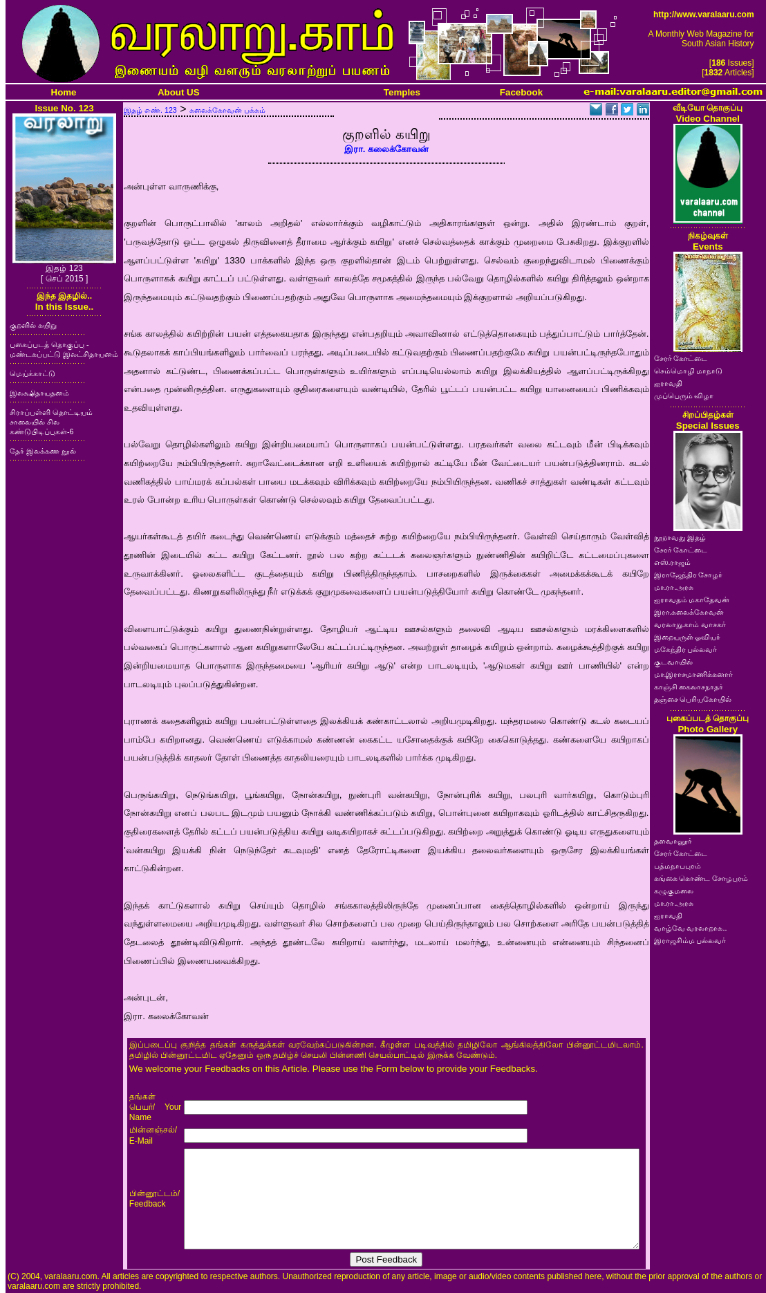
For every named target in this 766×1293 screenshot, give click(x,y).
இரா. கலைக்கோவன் (386, 149)
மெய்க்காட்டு (32, 373)
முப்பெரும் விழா (684, 395)
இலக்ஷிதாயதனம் (39, 393)
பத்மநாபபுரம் (677, 866)
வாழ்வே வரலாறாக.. (690, 928)
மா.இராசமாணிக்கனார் (694, 674)
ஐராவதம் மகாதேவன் (692, 599)
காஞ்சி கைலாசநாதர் (689, 686)
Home (64, 92)
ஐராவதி (668, 383)
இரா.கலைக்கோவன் (689, 612)
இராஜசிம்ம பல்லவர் (690, 940)
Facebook (521, 92)
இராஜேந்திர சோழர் (688, 574)
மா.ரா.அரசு (674, 587)
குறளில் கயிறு (33, 325)
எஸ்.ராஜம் (672, 562)
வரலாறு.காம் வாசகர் (690, 624)
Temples (402, 92)
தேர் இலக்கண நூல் (43, 451)
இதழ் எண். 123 (150, 110)
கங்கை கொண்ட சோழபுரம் (701, 878)
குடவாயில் (673, 662)
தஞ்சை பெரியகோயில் (693, 699)
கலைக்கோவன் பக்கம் (227, 110)
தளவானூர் (673, 841)
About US (179, 92)
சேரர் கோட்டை (681, 358)
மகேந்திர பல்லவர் (686, 649)
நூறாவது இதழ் (680, 537)
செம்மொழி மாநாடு (688, 370)
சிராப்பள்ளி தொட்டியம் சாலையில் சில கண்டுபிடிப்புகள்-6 (51, 422)
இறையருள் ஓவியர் (687, 637)
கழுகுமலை (673, 890)
